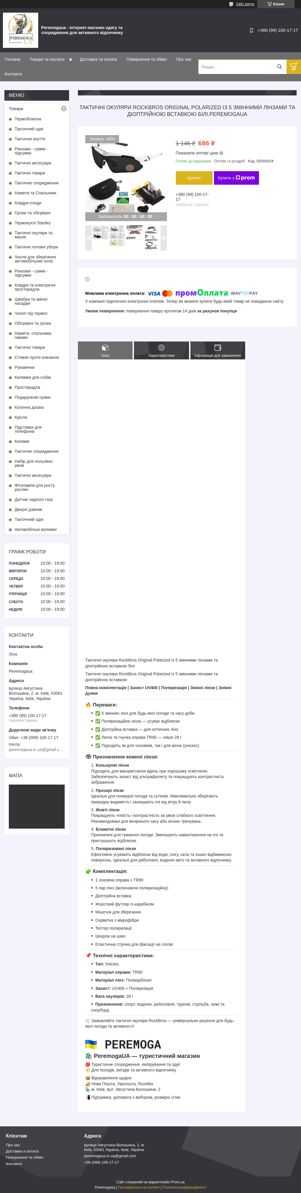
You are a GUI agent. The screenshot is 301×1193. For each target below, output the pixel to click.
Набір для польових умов (34, 463)
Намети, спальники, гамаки (33, 335)
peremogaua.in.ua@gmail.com (110, 1156)
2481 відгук (245, 4)
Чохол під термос (31, 313)
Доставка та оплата (98, 59)
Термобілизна (28, 119)
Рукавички (24, 367)
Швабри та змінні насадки (31, 301)
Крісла (21, 417)
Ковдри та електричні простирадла (35, 287)
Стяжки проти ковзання (37, 357)
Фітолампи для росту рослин (35, 487)
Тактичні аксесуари (33, 163)
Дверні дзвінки (28, 509)
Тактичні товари (30, 173)
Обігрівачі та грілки (33, 323)
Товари (16, 108)
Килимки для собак (33, 377)
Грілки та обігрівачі (33, 213)
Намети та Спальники (35, 193)
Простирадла (27, 387)
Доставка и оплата (22, 1151)
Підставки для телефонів (28, 429)
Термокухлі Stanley (33, 223)
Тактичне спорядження (36, 183)
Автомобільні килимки (36, 529)
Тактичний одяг (29, 129)
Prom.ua (178, 1182)
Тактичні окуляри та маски (33, 234)
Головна (12, 59)
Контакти (13, 74)
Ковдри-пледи (28, 203)
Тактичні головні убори (36, 247)
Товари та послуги (47, 59)
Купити (194, 178)
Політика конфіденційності (184, 1187)
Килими (22, 441)
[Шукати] (279, 67)
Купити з (236, 178)
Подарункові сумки (33, 397)
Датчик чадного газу (34, 499)
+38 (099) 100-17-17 (101, 1162)
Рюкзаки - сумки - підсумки (31, 151)
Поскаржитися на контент (139, 1187)
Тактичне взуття (30, 139)
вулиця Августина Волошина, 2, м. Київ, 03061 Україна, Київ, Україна (114, 1147)
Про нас (183, 59)
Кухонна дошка (29, 407)
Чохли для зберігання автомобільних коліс (35, 259)
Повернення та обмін (146, 59)
